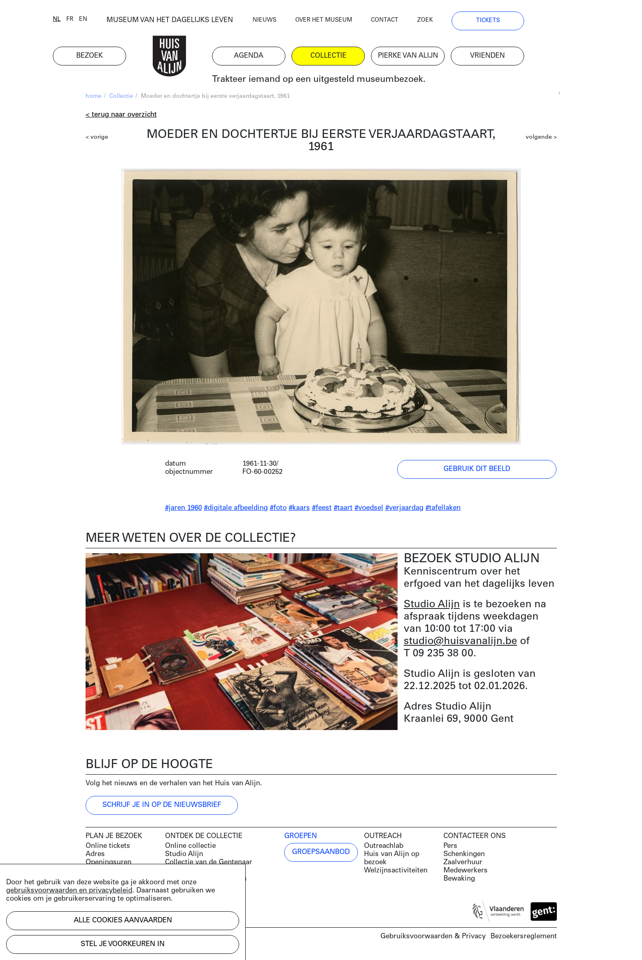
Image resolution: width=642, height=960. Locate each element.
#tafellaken (443, 510)
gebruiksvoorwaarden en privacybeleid (69, 890)
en (116, 21)
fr (102, 21)
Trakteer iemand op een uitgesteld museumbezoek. (351, 81)
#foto (278, 510)
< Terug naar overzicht (121, 116)
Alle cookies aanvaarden (123, 920)
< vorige (97, 139)
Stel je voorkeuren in (123, 944)
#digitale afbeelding (236, 510)
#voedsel (369, 510)
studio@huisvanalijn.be (460, 643)
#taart (343, 510)
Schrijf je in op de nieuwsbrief (161, 807)
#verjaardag (404, 510)
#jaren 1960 (183, 510)
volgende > (541, 139)
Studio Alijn (432, 607)
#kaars (299, 510)
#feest (322, 510)
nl (89, 21)
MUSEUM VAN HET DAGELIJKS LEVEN (202, 22)
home (94, 98)
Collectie (121, 98)
